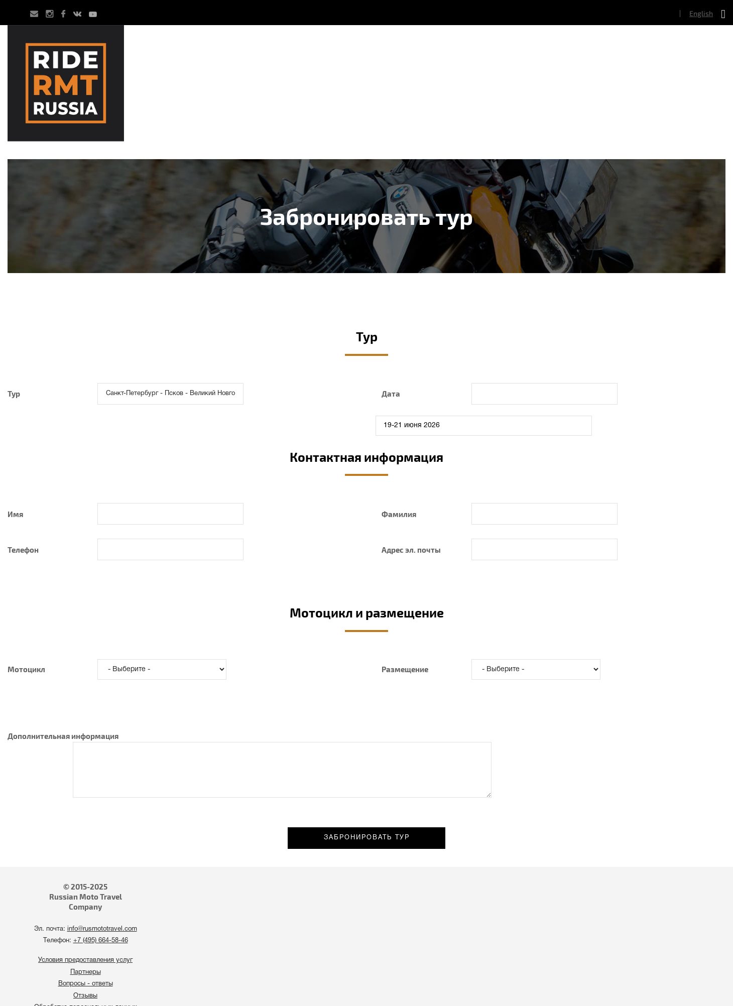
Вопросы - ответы (85, 984)
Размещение (405, 669)
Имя (15, 514)
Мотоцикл (26, 669)
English (701, 13)
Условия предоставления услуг (85, 960)
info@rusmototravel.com (102, 929)
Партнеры (85, 972)
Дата (391, 393)
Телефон (23, 549)
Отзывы (85, 996)
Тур (14, 393)
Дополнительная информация (63, 735)
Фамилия (399, 514)
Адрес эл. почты (411, 549)
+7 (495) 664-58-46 (100, 941)
